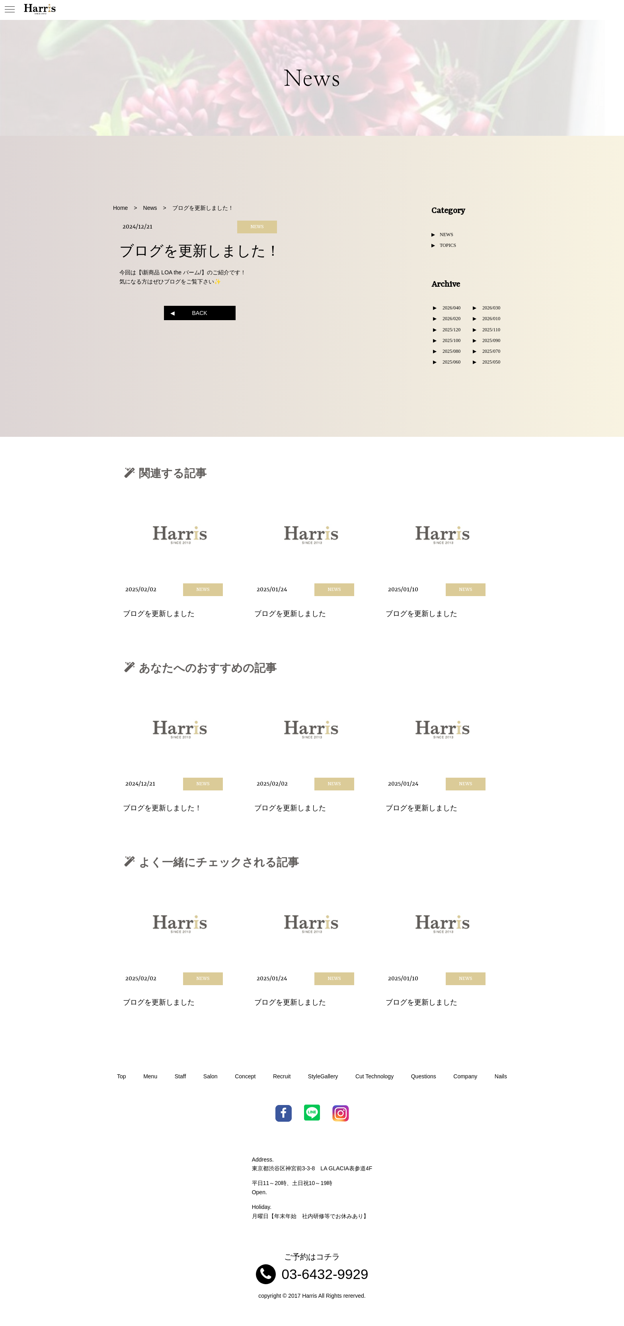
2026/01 (490, 318)
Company (465, 1076)
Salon (210, 1076)
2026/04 (450, 308)
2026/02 (450, 318)
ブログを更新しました (159, 614)
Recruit (282, 1076)
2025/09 (490, 340)
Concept (245, 1076)
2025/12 (450, 329)
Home (120, 208)
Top (121, 1076)
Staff (180, 1076)
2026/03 (490, 308)
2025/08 (450, 351)
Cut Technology (374, 1076)
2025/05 (490, 362)
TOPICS (448, 245)
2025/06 (450, 362)
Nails (501, 1076)
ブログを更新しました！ (162, 808)
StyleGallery (323, 1076)
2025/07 (490, 351)
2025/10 (450, 340)
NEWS (446, 234)
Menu (150, 1076)
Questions (423, 1076)
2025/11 (490, 329)
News (150, 208)
